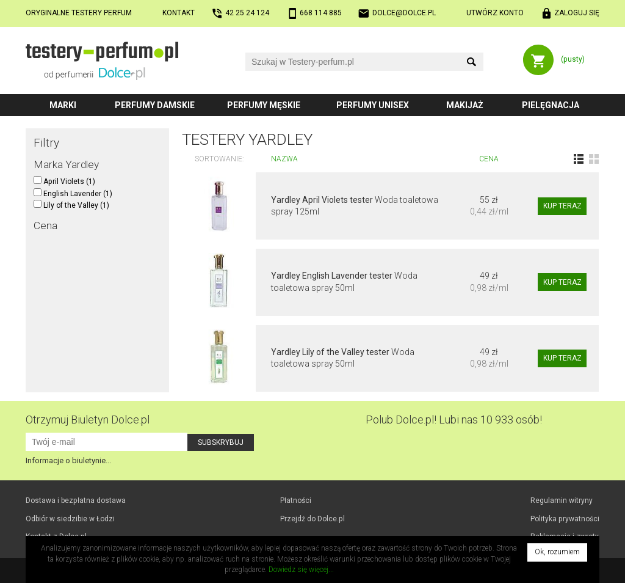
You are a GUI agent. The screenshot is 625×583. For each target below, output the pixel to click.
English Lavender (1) (73, 193)
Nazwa (284, 159)
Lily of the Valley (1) (71, 205)
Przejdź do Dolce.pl (312, 519)
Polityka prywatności (564, 519)
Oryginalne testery (79, 13)
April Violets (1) (64, 181)
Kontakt (178, 13)
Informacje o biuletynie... (68, 460)
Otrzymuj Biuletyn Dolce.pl (88, 419)
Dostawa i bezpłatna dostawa (76, 500)
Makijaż (464, 105)
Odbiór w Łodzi (70, 519)
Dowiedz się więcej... (301, 569)
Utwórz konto (495, 13)
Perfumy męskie (263, 105)
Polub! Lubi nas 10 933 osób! (454, 419)
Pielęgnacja (550, 105)
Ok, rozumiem (557, 552)
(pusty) (573, 59)
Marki (62, 105)
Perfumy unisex (372, 105)
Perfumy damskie (155, 105)
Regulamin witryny (561, 500)
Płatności (295, 500)
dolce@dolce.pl (404, 13)
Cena (489, 159)
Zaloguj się (576, 13)
